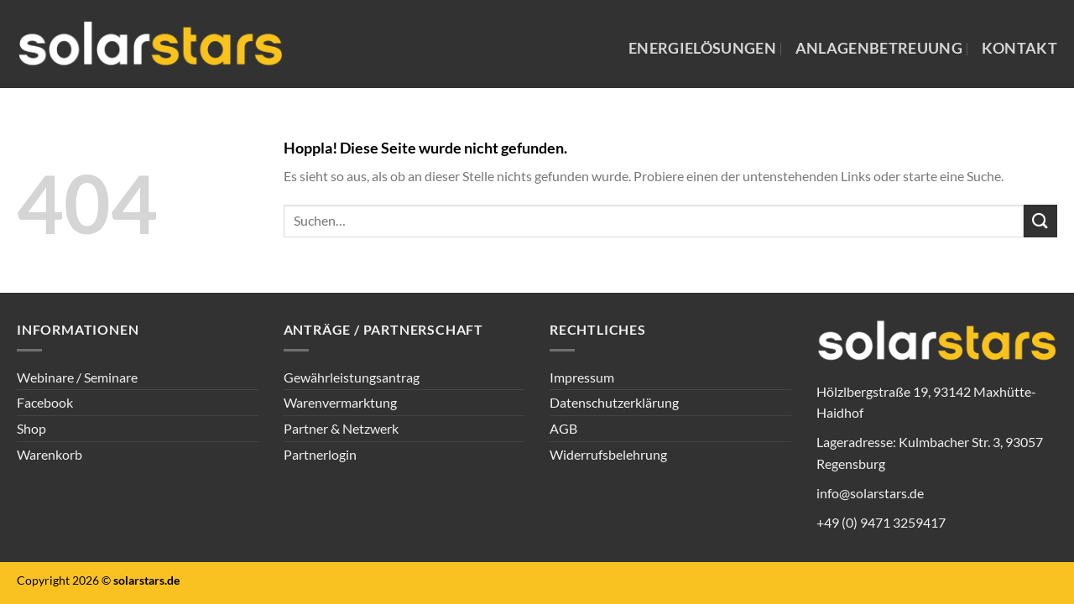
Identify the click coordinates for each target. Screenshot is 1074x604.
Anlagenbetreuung (879, 48)
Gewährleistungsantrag (352, 377)
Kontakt (1019, 48)
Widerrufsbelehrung (608, 454)
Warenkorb (49, 454)
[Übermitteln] (1040, 221)
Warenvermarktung (340, 402)
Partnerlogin (320, 454)
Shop (31, 428)
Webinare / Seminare (77, 377)
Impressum (582, 377)
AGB (563, 428)
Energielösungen (702, 48)
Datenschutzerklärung (614, 402)
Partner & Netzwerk (341, 428)
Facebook (45, 402)
